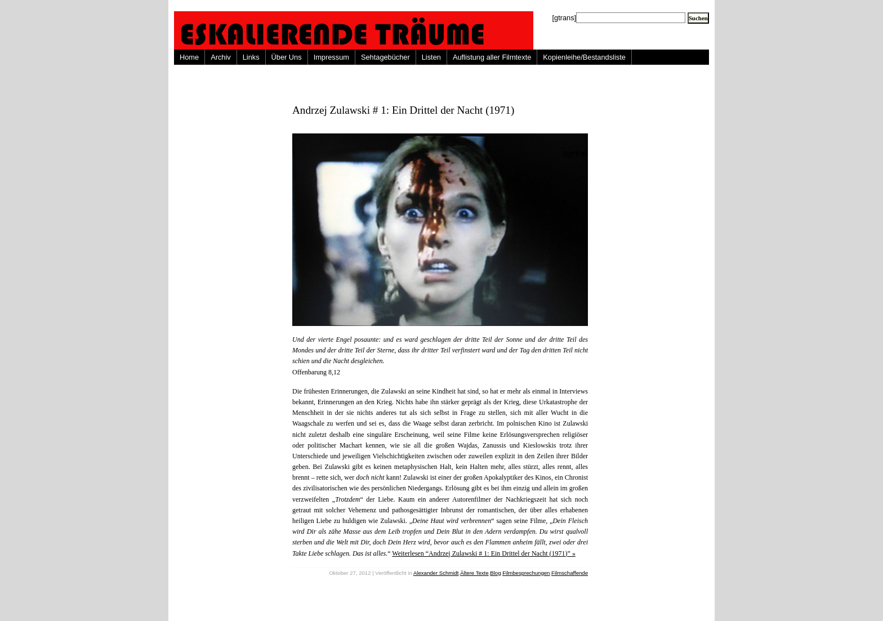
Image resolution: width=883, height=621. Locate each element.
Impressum (331, 57)
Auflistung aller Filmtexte (492, 57)
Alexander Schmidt (436, 573)
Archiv (221, 57)
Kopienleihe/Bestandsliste (584, 57)
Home (189, 57)
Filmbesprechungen (526, 573)
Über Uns (286, 57)
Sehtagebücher (385, 57)
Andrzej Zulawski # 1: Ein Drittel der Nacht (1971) (403, 110)
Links (251, 57)
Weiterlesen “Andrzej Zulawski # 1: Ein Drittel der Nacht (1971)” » (484, 553)
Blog (495, 573)
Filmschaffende (569, 573)
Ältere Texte (474, 573)
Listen (431, 57)
